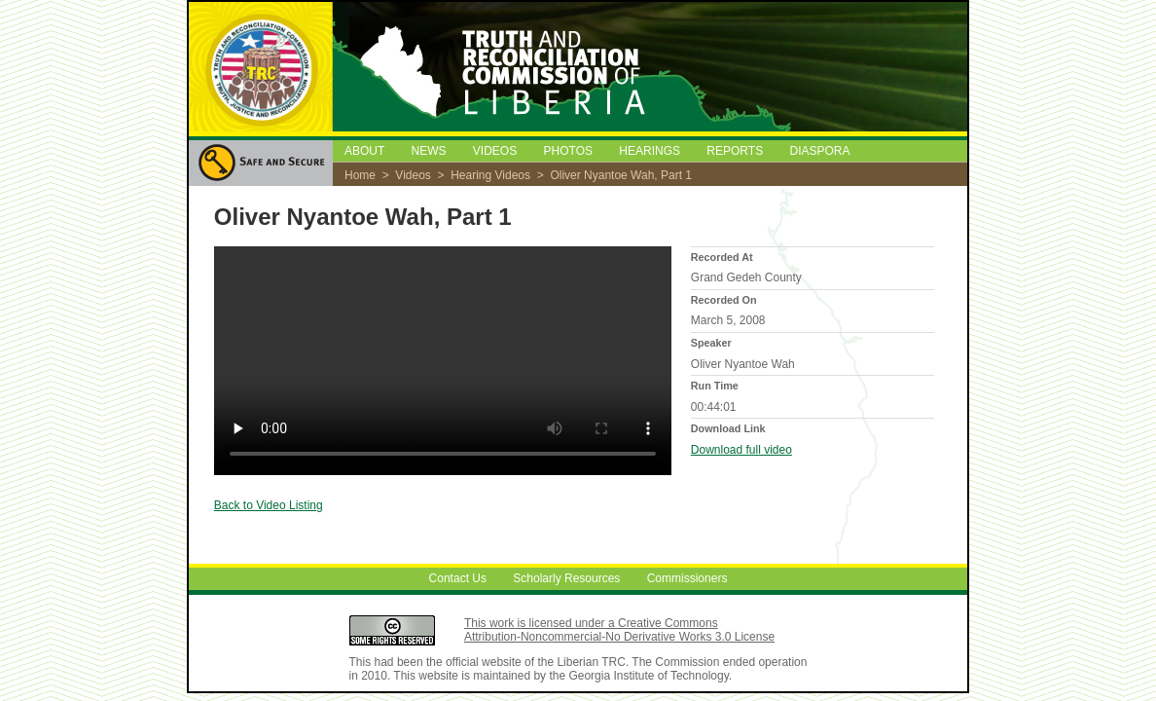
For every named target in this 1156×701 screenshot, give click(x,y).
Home (360, 175)
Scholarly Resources (566, 579)
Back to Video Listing (268, 505)
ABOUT (364, 151)
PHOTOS (568, 151)
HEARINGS (649, 151)
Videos (412, 175)
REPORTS (734, 151)
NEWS (428, 151)
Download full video (741, 450)
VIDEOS (495, 151)
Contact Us (458, 579)
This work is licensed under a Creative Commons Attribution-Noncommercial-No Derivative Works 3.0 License (619, 630)
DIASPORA (820, 151)
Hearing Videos (490, 175)
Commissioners (687, 579)
